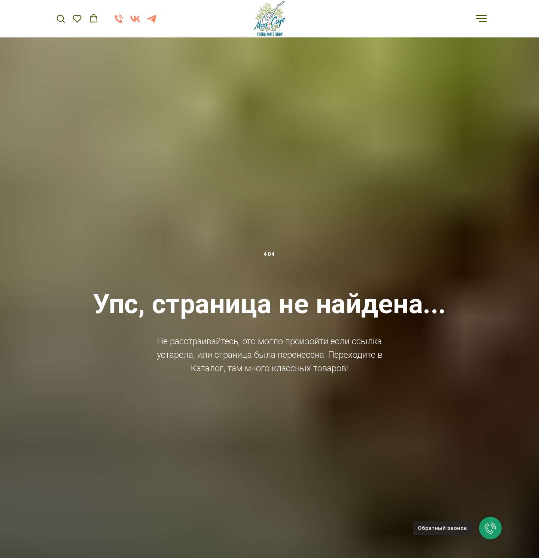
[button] (60, 18)
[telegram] (151, 22)
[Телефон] (118, 22)
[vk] (135, 22)
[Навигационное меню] (481, 18)
